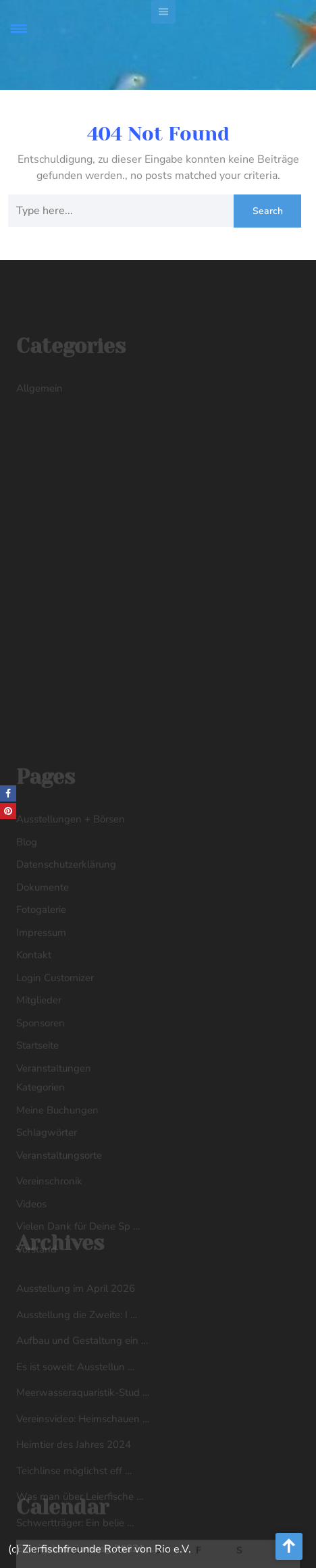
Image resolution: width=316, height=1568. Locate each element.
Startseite (37, 1111)
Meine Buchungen (57, 1176)
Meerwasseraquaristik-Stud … (82, 1454)
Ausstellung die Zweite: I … (76, 1376)
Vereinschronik (49, 1247)
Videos (31, 1270)
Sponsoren (40, 1089)
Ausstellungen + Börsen (70, 885)
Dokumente (42, 953)
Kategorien (40, 1153)
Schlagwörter (46, 1198)
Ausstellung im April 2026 (75, 1350)
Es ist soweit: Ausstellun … (75, 1428)
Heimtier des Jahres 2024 (73, 1506)
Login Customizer (55, 1044)
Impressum (41, 998)
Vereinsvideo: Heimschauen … (82, 1480)
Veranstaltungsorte (59, 1221)
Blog (26, 908)
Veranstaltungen (53, 1134)
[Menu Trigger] (18, 28)
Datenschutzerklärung (66, 930)
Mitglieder (38, 1066)
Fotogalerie (41, 976)
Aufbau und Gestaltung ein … (82, 1402)
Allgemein (39, 396)
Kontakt (33, 1021)
